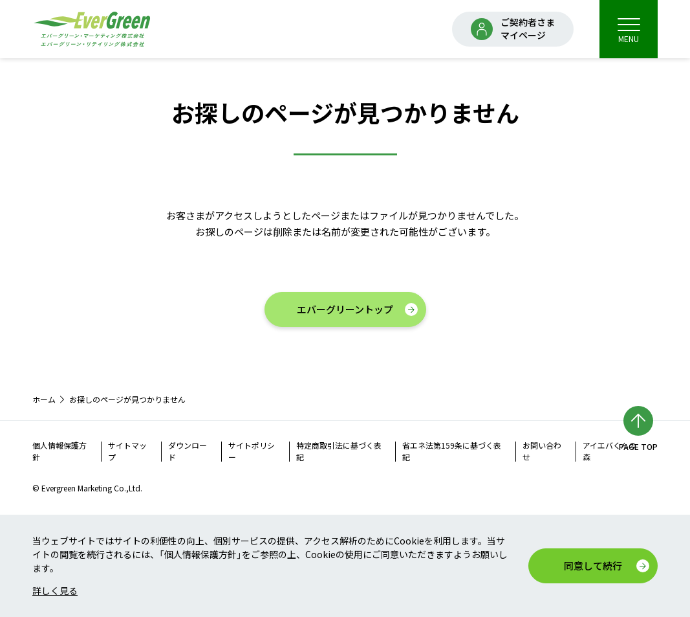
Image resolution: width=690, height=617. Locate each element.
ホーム (44, 399)
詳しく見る (55, 590)
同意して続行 (593, 565)
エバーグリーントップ (345, 309)
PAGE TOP (638, 446)
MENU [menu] (629, 30)
